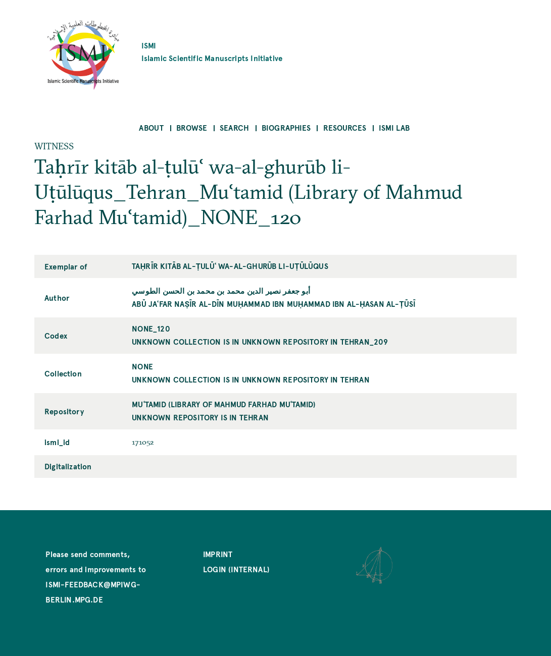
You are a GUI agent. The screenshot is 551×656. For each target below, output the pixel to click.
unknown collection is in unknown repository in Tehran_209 (260, 341)
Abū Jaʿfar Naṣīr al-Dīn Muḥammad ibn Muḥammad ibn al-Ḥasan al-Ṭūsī (274, 303)
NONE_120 (151, 328)
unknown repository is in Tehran (200, 417)
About (151, 127)
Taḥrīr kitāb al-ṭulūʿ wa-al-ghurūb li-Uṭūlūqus (230, 265)
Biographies (286, 127)
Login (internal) (236, 569)
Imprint (217, 554)
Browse (191, 127)
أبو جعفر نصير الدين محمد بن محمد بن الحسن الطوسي (221, 290)
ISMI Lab (394, 127)
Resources (345, 127)
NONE (142, 366)
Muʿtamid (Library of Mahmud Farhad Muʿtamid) (224, 404)
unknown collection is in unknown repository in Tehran (251, 379)
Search (234, 127)
